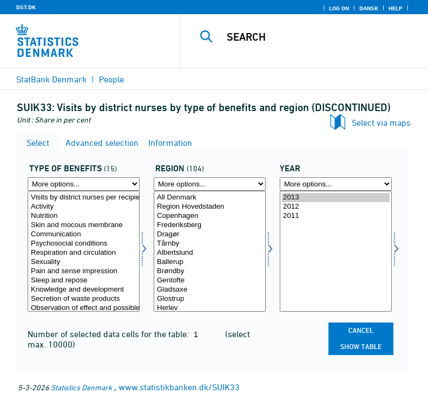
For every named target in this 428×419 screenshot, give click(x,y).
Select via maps (381, 122)
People (111, 79)
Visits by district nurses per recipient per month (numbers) (83, 197)
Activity (83, 206)
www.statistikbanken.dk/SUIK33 (179, 387)
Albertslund (210, 252)
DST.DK (26, 7)
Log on (339, 8)
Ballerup (210, 262)
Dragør (210, 234)
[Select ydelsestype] (84, 251)
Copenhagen (210, 216)
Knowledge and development (83, 289)
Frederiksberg (210, 225)
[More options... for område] (210, 184)
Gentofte (210, 280)
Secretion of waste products (83, 299)
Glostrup (210, 299)
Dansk (368, 8)
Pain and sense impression (83, 271)
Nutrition (83, 216)
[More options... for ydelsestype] (84, 184)
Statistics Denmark (81, 387)
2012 (336, 206)
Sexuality (83, 262)
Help (396, 8)
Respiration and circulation (83, 252)
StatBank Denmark (51, 79)
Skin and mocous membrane (83, 225)
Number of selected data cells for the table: (109, 334)
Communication (83, 234)
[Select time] (336, 251)
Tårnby (210, 243)
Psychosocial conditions (83, 243)
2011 (336, 216)
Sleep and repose (83, 280)
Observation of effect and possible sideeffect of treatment (83, 308)
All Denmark (210, 197)
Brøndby (210, 271)
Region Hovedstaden (210, 206)
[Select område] (210, 251)
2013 (336, 197)
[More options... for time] (336, 184)
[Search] (320, 37)
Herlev (210, 308)
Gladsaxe (210, 289)
